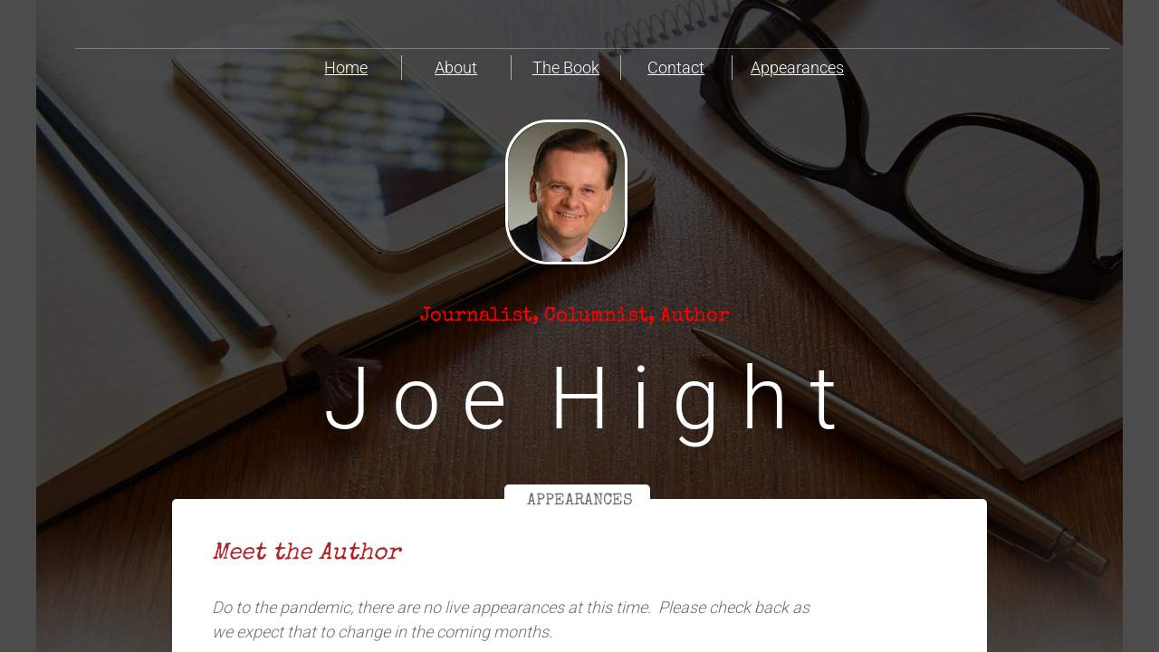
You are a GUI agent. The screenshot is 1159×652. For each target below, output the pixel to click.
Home (346, 67)
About (456, 67)
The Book (565, 67)
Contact (675, 67)
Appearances (797, 67)
